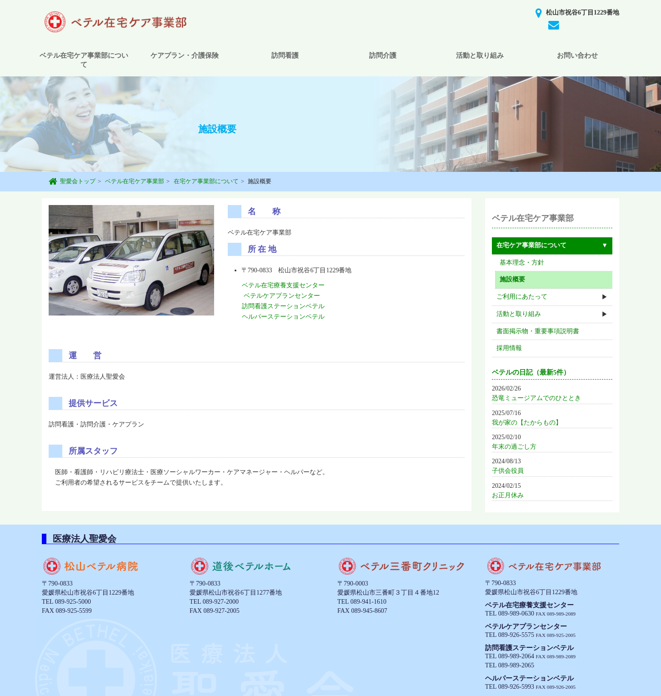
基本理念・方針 (522, 262)
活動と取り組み (480, 55)
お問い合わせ (577, 55)
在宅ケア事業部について (206, 181)
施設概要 (512, 279)
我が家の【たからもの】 (527, 422)
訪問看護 (285, 55)
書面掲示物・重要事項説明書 (537, 331)
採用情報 (509, 348)
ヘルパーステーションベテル (283, 316)
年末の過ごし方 (514, 446)
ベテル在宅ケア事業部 (134, 181)
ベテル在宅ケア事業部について (84, 60)
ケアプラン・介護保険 (184, 55)
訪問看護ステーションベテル (283, 306)
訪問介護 (382, 55)
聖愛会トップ (77, 181)
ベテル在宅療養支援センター (283, 285)
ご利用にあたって (521, 296)
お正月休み (508, 495)
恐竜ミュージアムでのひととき (536, 398)
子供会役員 (508, 470)
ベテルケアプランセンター (282, 295)
